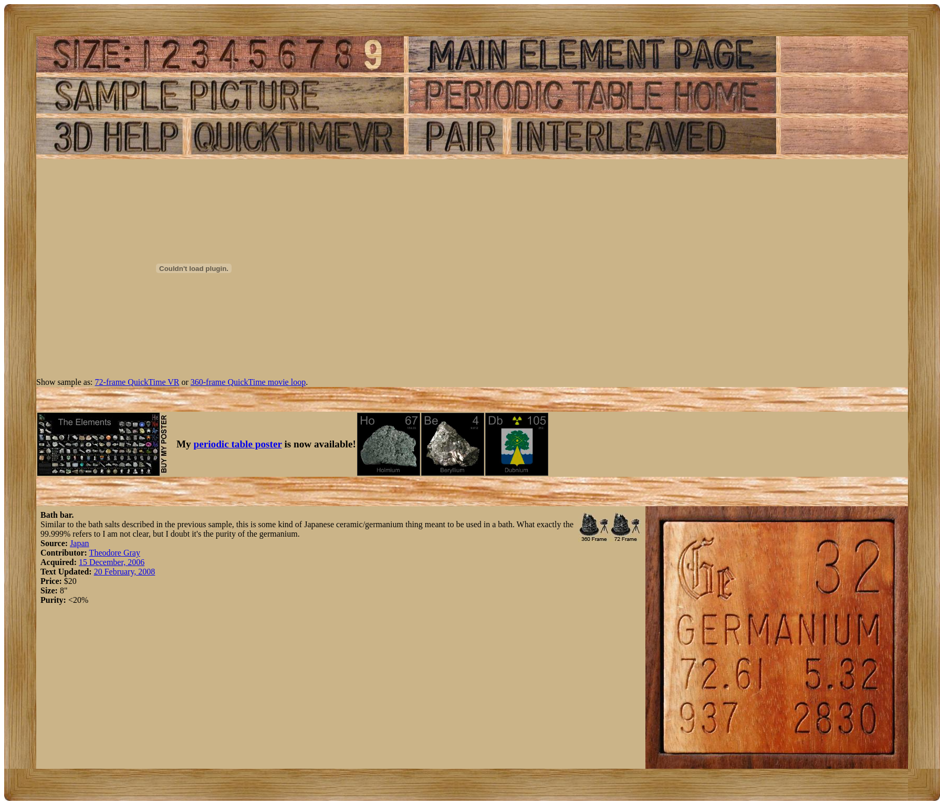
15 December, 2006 (111, 562)
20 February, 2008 (124, 571)
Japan (79, 543)
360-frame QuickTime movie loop (248, 382)
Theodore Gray (114, 552)
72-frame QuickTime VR (137, 382)
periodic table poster (238, 443)
